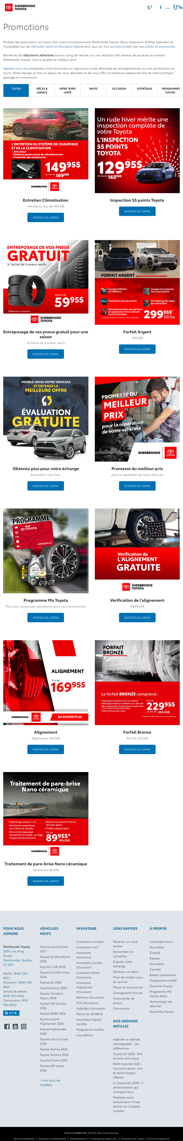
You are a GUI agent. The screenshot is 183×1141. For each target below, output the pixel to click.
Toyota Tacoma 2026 (54, 1054)
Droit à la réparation (159, 1138)
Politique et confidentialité (52, 1138)
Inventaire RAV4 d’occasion (87, 975)
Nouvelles (157, 947)
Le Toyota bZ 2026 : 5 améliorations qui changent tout (128, 1087)
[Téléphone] (149, 7)
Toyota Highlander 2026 (53, 1031)
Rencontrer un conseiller (123, 953)
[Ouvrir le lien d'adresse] (18, 958)
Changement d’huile (128, 993)
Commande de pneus (123, 1000)
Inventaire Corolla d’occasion (89, 964)
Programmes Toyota (171, 90)
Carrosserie (121, 1008)
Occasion (119, 88)
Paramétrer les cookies (133, 1138)
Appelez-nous (13, 68)
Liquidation (84, 1035)
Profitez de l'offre (46, 217)
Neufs (93, 88)
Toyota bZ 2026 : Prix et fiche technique (127, 1056)
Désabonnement (78, 1138)
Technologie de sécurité (161, 1003)
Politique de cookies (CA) (104, 1138)
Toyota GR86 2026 (53, 1013)
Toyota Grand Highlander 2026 (52, 1021)
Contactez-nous (161, 941)
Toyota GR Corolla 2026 (53, 1005)
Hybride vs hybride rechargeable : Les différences (126, 1043)
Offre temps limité (67, 90)
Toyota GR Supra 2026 (52, 1068)
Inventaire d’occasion (84, 954)
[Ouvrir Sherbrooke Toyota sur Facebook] (7, 1026)
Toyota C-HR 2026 (52, 967)
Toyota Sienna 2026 (54, 1049)
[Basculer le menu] (175, 7)
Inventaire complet (89, 941)
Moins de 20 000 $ (89, 1014)
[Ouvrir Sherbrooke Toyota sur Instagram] (23, 1026)
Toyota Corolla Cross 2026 (55, 974)
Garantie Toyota (161, 986)
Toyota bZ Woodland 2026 (55, 958)
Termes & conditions (24, 1138)
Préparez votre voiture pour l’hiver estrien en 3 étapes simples (126, 1104)
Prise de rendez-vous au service (128, 979)
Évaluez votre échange (122, 963)
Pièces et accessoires (128, 987)
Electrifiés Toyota (162, 1011)
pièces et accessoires (160, 46)
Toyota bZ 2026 (51, 982)
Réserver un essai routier (125, 943)
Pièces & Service (41, 90)
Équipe (155, 958)
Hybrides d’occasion (90, 1008)
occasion (66, 46)
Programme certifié (90, 1029)
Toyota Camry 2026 (53, 988)
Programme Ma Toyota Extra (160, 993)
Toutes (16, 88)
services (115, 46)
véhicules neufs (42, 46)
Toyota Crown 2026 (53, 1060)
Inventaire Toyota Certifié (88, 1021)
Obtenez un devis (125, 971)
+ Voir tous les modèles (50, 1082)
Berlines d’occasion (90, 997)
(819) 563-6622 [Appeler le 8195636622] (13, 996)
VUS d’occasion (87, 1003)
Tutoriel (155, 952)
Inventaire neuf (87, 947)
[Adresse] (163, 7)
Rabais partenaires (163, 975)
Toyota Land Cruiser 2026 (54, 1041)
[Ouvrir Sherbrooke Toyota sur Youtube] (15, 1026)
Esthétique (144, 88)
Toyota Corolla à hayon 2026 (51, 995)
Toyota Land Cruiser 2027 (54, 948)
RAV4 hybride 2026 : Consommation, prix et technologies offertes (128, 1070)
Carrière (155, 969)
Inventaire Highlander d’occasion (84, 987)
